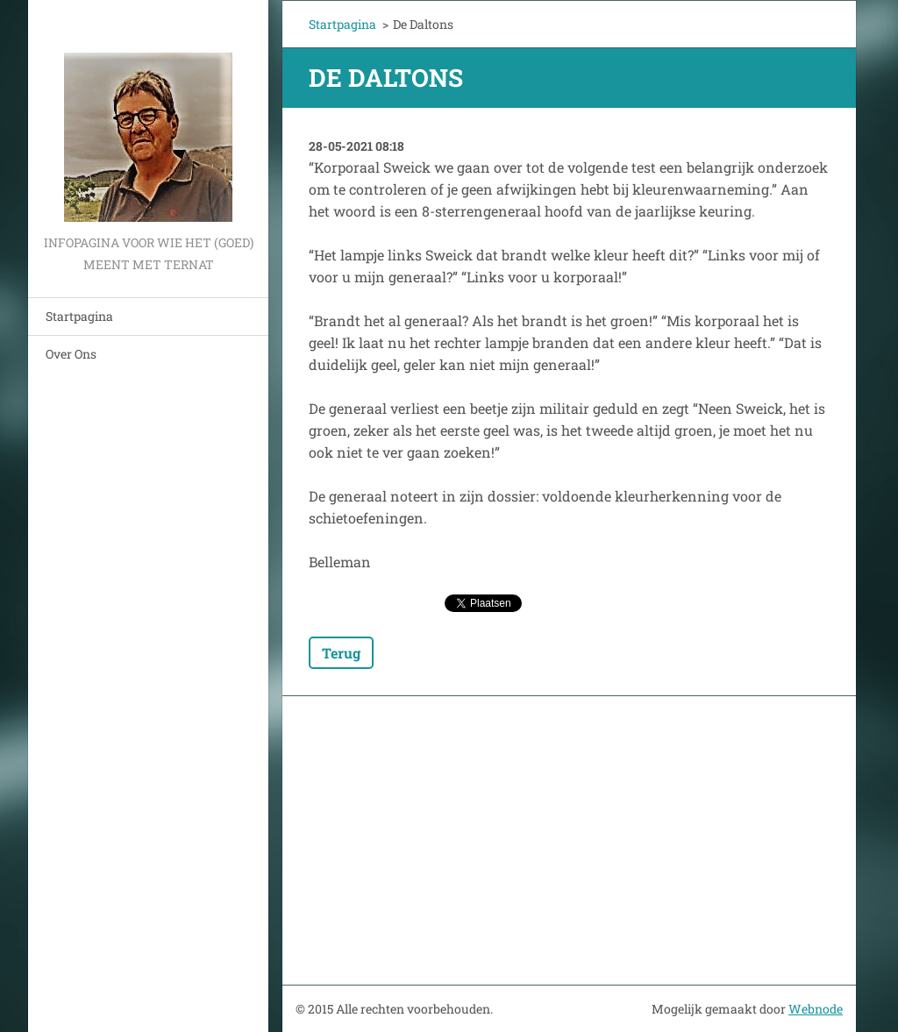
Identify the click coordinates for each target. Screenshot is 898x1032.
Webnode (815, 1008)
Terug (341, 653)
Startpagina (79, 316)
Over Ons (71, 353)
